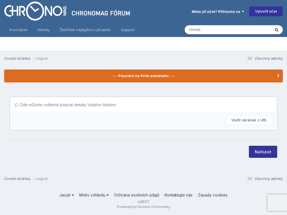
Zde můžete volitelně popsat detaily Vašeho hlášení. (65, 104)
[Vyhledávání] (206, 29)
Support (128, 29)
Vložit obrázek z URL (249, 120)
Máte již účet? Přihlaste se (218, 11)
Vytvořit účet (266, 11)
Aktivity (43, 29)
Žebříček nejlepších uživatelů (85, 29)
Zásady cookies (213, 195)
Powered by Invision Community (143, 207)
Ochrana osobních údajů (136, 195)
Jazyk (66, 195)
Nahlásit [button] (263, 151)
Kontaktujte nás (179, 195)
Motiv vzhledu (94, 195)
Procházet (18, 29)
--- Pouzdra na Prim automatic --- (143, 75)
